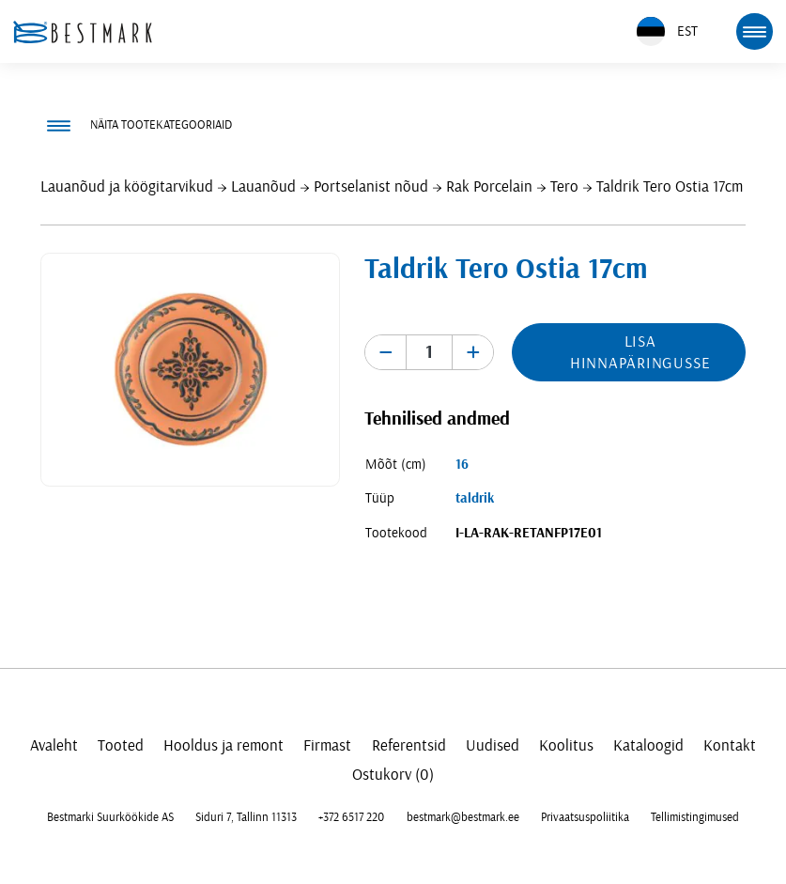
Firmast (327, 745)
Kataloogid (648, 745)
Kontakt (729, 745)
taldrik (474, 498)
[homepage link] (82, 32)
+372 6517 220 (351, 817)
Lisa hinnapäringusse (640, 352)
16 (462, 465)
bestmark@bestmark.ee (463, 817)
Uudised (492, 745)
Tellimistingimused (695, 817)
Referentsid (409, 745)
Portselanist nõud (371, 186)
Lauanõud (263, 186)
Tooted (121, 745)
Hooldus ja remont (223, 745)
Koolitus (566, 745)
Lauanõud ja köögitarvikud (126, 186)
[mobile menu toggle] (754, 31)
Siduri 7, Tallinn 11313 (246, 817)
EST (667, 31)
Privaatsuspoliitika (585, 817)
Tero (564, 186)
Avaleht (54, 745)
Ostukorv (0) (393, 775)
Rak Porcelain (489, 186)
